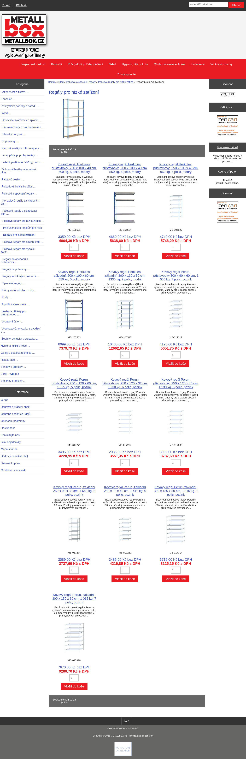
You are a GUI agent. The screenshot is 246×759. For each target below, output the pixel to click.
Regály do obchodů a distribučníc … (14, 261)
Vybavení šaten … (12, 321)
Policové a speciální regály (80, 82)
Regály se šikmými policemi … (20, 276)
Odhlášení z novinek (13, 470)
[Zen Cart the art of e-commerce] (227, 94)
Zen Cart (149, 735)
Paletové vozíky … (12, 179)
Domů (6, 5)
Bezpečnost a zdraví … (15, 92)
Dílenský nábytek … (13, 134)
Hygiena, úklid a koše (135, 64)
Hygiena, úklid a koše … (15, 345)
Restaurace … (9, 359)
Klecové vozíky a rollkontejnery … (21, 148)
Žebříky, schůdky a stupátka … (20, 338)
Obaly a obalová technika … (18, 352)
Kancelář (56, 64)
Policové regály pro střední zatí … (22, 241)
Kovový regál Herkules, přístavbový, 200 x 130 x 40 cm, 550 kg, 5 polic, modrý (125, 168)
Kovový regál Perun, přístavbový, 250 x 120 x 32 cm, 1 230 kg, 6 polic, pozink (125, 383)
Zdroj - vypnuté (126, 74)
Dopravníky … (10, 141)
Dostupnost (8, 428)
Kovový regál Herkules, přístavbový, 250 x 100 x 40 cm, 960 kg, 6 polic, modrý (175, 168)
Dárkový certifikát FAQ (14, 456)
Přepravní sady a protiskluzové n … (22, 127)
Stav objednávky (11, 442)
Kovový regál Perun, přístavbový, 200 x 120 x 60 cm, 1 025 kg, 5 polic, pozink (74, 383)
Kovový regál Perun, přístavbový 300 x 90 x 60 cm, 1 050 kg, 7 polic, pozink (175, 275)
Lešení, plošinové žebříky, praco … (22, 162)
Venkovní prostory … (13, 366)
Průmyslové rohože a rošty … (19, 290)
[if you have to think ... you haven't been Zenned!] (123, 755)
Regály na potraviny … (15, 269)
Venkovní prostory (221, 64)
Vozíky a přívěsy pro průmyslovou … (13, 313)
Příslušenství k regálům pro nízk (21, 227)
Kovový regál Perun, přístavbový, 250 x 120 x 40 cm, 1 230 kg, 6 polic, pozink (175, 383)
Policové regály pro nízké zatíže (115, 82)
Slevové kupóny (10, 463)
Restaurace (198, 64)
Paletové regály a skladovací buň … (19, 212)
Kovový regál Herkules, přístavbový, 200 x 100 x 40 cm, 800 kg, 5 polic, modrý (74, 168)
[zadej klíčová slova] (208, 4)
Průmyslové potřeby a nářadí (85, 64)
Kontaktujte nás (10, 435)
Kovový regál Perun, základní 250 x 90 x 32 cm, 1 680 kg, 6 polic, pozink (74, 490)
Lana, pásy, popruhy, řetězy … (19, 155)
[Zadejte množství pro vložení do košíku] (74, 247)
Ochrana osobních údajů (15, 414)
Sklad (60, 82)
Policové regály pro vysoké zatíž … (18, 251)
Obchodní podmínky (13, 421)
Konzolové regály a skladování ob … (20, 202)
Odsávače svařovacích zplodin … (21, 120)
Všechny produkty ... (13, 380)
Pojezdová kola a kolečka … (18, 186)
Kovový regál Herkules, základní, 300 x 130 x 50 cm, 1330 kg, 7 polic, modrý (125, 275)
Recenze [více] (227, 147)
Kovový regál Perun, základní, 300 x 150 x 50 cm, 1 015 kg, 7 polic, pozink (176, 490)
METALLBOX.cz (119, 735)
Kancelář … (8, 99)
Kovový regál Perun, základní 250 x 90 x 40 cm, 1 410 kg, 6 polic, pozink (125, 490)
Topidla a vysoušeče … (15, 304)
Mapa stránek (9, 449)
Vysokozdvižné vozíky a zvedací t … (20, 330)
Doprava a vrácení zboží (15, 406)
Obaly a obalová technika (169, 64)
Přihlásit (21, 5)
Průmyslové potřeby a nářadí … (20, 106)
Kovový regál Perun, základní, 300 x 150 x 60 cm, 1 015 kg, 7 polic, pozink (74, 598)
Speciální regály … (13, 283)
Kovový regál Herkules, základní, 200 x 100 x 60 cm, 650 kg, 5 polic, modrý (74, 275)
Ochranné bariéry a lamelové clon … (19, 171)
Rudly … (6, 297)
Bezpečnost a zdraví (32, 64)
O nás (4, 399)
